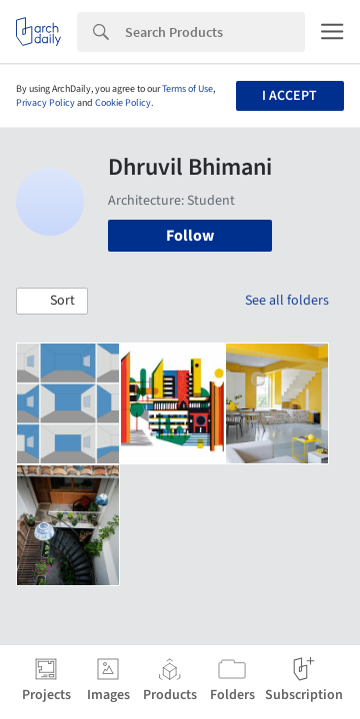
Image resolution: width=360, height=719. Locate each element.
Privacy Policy (45, 103)
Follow (190, 236)
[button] (52, 302)
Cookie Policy (123, 103)
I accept (289, 96)
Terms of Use (187, 89)
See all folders (287, 301)
